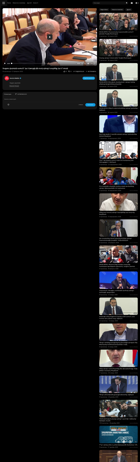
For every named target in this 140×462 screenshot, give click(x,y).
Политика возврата (7, 53)
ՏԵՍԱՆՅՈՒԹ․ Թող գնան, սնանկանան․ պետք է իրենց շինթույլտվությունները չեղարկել (122, 75)
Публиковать (98, 104)
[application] (65, 37)
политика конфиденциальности (10, 60)
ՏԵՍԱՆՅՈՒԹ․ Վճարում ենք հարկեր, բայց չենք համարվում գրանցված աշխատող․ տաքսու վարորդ (122, 237)
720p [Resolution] (99, 63)
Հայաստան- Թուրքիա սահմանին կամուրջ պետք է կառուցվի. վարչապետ (121, 259)
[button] (136, 3)
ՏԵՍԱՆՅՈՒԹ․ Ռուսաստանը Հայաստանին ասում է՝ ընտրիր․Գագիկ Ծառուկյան (121, 29)
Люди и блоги (32, 3)
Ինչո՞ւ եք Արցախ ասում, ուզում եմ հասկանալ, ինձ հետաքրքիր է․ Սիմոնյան (120, 143)
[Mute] (95, 63)
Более (61, 3)
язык (12, 64)
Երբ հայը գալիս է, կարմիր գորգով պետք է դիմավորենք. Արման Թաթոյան (121, 121)
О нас (3, 62)
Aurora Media (40, 78)
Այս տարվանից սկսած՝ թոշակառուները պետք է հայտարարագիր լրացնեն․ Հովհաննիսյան (120, 213)
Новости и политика (44, 3)
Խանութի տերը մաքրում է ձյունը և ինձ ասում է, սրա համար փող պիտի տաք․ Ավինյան (122, 282)
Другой (55, 3)
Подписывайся (96, 78)
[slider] (59, 63)
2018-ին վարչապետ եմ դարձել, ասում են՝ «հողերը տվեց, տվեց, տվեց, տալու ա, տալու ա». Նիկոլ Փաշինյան (121, 421)
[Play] (29, 63)
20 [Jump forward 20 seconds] (92, 63)
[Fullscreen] (102, 63)
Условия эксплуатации (8, 57)
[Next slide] (135, 9)
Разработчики (6, 64)
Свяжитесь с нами (11, 62)
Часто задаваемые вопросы (10, 55)
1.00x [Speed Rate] (89, 63)
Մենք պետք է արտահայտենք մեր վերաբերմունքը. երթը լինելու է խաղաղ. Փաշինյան (120, 329)
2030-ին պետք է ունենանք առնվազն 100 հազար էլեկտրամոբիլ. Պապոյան (120, 444)
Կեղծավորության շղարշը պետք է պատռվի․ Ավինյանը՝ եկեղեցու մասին (121, 375)
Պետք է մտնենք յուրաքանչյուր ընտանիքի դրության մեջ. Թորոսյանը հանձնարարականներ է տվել (121, 306)
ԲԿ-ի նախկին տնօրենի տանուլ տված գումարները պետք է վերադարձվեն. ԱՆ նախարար (120, 167)
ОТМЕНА (88, 104)
